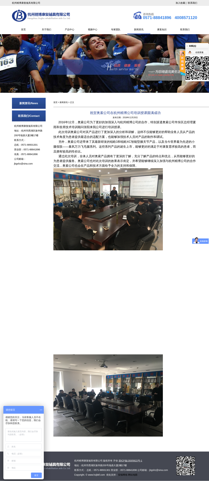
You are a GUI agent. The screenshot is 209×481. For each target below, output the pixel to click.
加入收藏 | (181, 3)
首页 (23, 29)
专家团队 (115, 29)
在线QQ (192, 46)
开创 (115, 460)
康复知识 (162, 29)
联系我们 (192, 3)
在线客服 (199, 52)
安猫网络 (123, 474)
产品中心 (69, 29)
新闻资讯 (138, 29)
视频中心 (92, 29)
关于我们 (46, 29)
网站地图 (132, 474)
